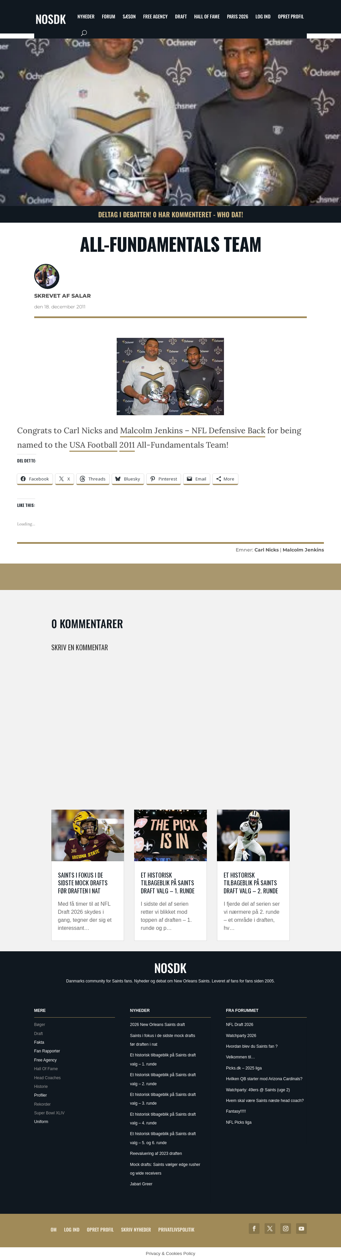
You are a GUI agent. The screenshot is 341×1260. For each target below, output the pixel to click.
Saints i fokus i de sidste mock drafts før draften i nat (83, 883)
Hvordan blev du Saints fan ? (252, 1046)
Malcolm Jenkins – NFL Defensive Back (192, 430)
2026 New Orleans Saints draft (157, 1024)
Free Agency (155, 16)
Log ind (263, 16)
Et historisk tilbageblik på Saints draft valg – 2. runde (251, 883)
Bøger (39, 1024)
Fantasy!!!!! (236, 1111)
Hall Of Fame (207, 16)
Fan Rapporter (47, 1051)
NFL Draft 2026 (239, 1024)
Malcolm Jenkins (303, 550)
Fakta (39, 1042)
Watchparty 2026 (241, 1035)
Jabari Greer (141, 1184)
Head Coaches (47, 1078)
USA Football (93, 445)
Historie (41, 1086)
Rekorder (42, 1104)
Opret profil (291, 16)
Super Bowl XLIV (49, 1113)
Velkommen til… (240, 1057)
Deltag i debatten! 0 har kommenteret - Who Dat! (170, 214)
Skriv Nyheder (136, 1229)
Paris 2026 (237, 16)
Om (54, 1229)
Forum (108, 16)
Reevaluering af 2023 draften (156, 1153)
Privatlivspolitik (176, 1229)
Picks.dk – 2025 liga (244, 1068)
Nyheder (86, 16)
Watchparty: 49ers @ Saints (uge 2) (258, 1090)
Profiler (40, 1095)
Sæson (129, 16)
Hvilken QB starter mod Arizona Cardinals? (264, 1079)
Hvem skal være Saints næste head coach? (265, 1100)
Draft (181, 16)
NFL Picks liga (238, 1122)
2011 (127, 445)
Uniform (41, 1121)
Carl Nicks (266, 550)
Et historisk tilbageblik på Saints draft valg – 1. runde (167, 883)
